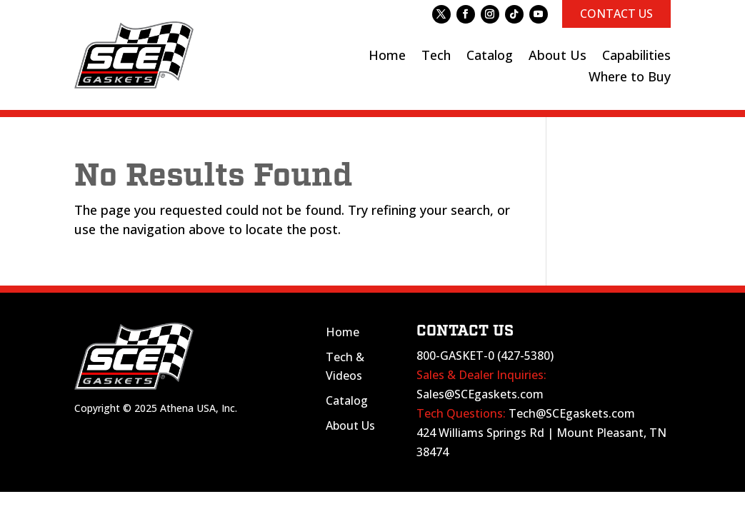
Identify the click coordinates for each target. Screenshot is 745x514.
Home (342, 332)
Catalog (347, 400)
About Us (350, 425)
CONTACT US (616, 13)
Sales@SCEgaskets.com (480, 394)
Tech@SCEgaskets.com (572, 413)
